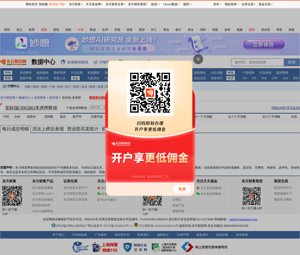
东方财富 (75, 4)
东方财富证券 (115, 4)
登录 (216, 4)
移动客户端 (56, 4)
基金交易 (265, 4)
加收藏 (43, 4)
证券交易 (248, 4)
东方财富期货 (137, 4)
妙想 (154, 4)
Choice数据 (170, 4)
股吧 (186, 4)
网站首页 (32, 4)
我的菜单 (231, 4)
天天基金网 (93, 4)
